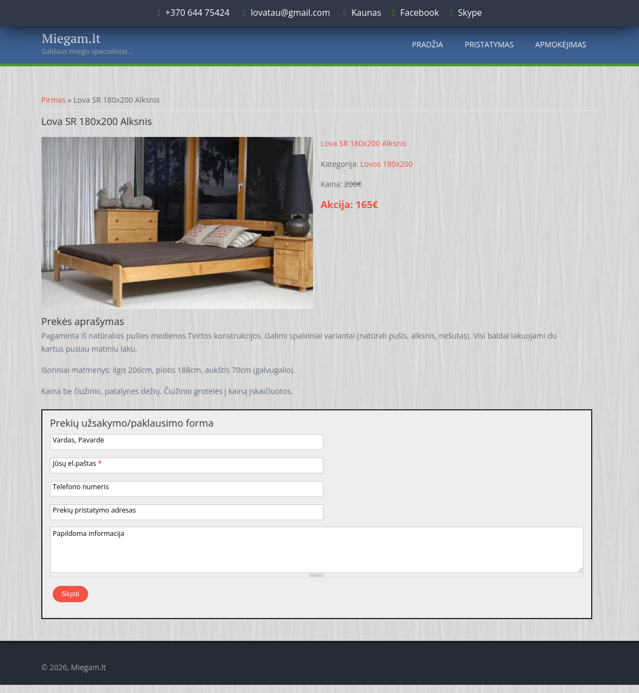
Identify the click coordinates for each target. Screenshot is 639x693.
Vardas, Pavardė (78, 440)
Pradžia (427, 44)
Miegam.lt (71, 38)
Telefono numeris (81, 486)
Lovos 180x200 (386, 164)
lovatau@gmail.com (290, 12)
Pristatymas (489, 44)
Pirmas (53, 100)
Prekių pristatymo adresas (94, 510)
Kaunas (366, 12)
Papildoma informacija (88, 533)
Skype (470, 12)
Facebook (419, 12)
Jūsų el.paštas (77, 463)
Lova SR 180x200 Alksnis (363, 143)
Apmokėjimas (560, 44)
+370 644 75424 (196, 12)
